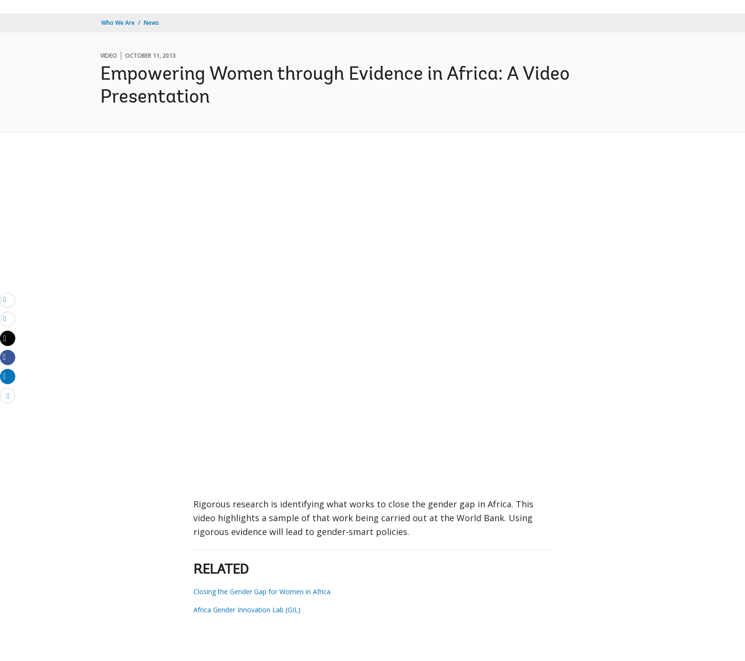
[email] (7, 299)
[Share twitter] (7, 338)
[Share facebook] (7, 357)
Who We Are (118, 23)
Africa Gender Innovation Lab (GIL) (246, 609)
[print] (7, 318)
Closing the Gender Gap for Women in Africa (261, 591)
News (151, 23)
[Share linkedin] (7, 376)
